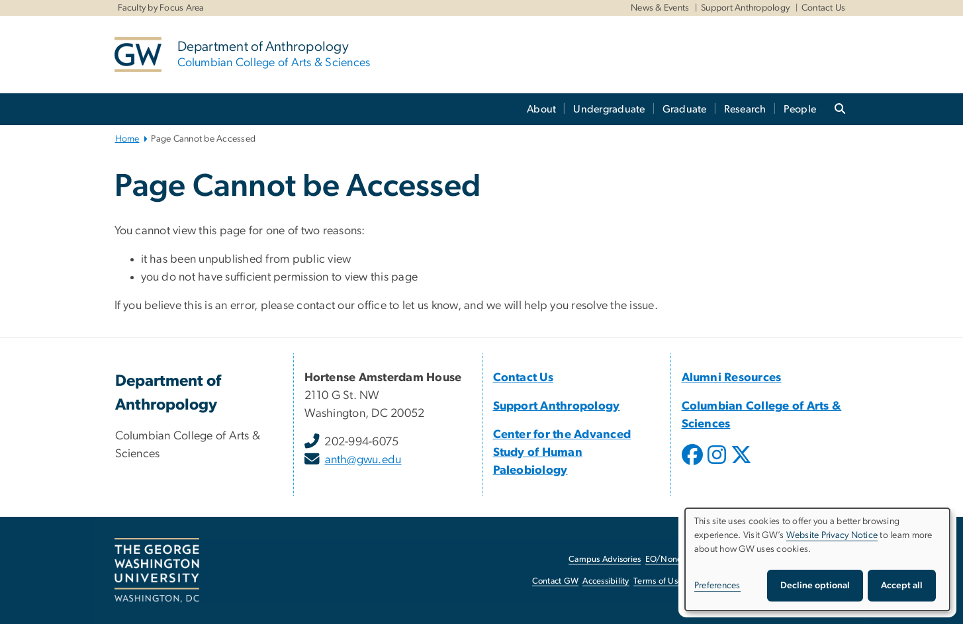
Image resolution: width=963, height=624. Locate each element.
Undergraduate (609, 109)
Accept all (902, 585)
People (800, 109)
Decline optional (815, 585)
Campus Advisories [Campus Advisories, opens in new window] (605, 559)
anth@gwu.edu (363, 460)
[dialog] (817, 559)
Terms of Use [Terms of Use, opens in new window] (657, 581)
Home (127, 139)
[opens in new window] (694, 464)
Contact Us (824, 8)
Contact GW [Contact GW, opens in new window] (555, 581)
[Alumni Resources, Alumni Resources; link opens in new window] (732, 378)
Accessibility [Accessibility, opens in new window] (605, 581)
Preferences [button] (717, 585)
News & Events (660, 8)
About (541, 109)
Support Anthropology (745, 8)
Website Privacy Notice (832, 535)
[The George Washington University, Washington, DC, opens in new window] (157, 570)
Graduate (685, 109)
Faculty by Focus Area (161, 8)
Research (745, 109)
